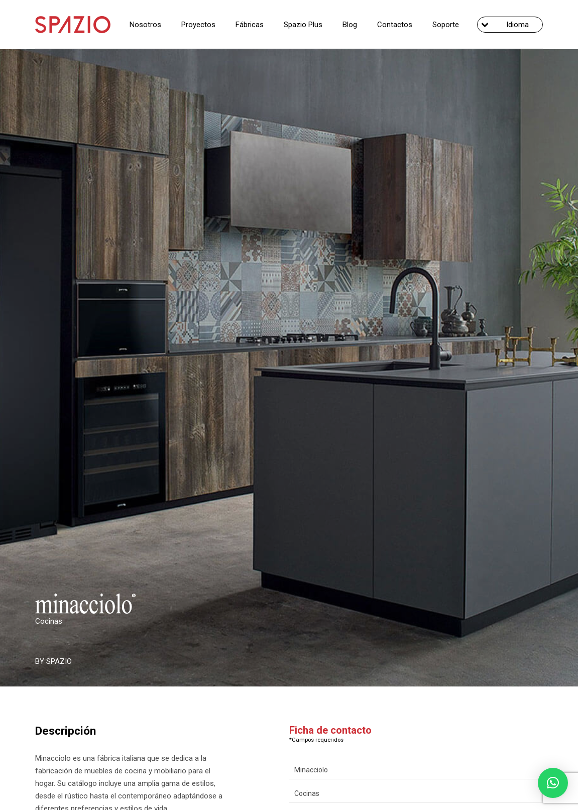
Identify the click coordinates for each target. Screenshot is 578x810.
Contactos (394, 24)
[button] (553, 783)
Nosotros (145, 24)
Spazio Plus (303, 24)
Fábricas (250, 24)
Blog (349, 24)
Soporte (445, 24)
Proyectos (198, 24)
